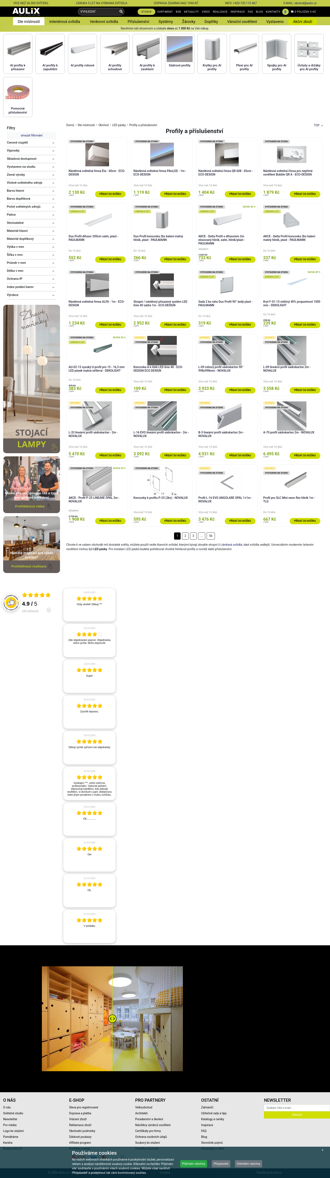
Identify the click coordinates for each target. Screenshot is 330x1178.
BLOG (259, 11)
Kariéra (7, 1142)
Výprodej (13, 150)
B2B (178, 11)
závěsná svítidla (231, 544)
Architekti (141, 1113)
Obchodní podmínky (82, 1131)
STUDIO (146, 11)
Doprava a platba (80, 1113)
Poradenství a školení (149, 1119)
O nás (7, 1107)
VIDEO (206, 11)
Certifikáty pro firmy (148, 1131)
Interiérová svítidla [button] (64, 21)
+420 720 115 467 (245, 3)
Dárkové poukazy (80, 1136)
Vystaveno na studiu (21, 167)
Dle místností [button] (29, 21)
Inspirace (207, 1125)
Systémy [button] (165, 21)
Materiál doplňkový (20, 239)
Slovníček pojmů (212, 1142)
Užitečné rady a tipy (214, 1113)
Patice (11, 215)
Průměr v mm (16, 263)
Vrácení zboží (78, 1119)
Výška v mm (15, 247)
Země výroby (16, 175)
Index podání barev (20, 287)
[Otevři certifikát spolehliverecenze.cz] (36, 595)
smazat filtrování (31, 135)
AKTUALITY (191, 11)
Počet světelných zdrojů (24, 207)
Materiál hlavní (17, 231)
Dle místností (86, 125)
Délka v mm (15, 271)
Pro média (10, 1125)
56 (210, 535)
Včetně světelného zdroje (25, 183)
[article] (89, 605)
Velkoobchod (143, 1107)
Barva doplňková (18, 199)
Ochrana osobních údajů (151, 1136)
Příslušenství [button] (138, 21)
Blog (204, 1136)
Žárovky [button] (188, 21)
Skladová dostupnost (22, 159)
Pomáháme (10, 1136)
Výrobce (13, 295)
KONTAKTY (273, 11)
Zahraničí (207, 1107)
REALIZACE (220, 11)
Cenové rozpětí (17, 142)
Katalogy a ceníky (212, 1119)
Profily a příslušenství (143, 125)
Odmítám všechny (248, 1163)
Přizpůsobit (221, 1163)
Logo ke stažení (13, 1131)
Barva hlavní (15, 191)
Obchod (103, 125)
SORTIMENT (165, 11)
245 (30, 610)
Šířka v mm (15, 255)
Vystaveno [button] (275, 21)
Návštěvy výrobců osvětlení (153, 1125)
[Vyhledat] (121, 11)
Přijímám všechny (193, 1163)
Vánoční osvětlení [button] (242, 21)
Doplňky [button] (211, 21)
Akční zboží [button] (302, 21)
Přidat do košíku (110, 194)
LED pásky (119, 125)
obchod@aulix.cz (305, 3)
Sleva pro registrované (83, 1107)
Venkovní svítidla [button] (104, 21)
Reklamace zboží (80, 1125)
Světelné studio (13, 1113)
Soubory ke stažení (147, 1142)
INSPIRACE (238, 11)
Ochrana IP (15, 279)
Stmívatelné (15, 223)
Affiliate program (80, 1142)
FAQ (250, 11)
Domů (70, 125)
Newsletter (10, 1119)
